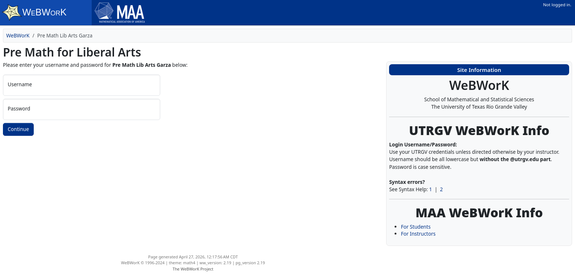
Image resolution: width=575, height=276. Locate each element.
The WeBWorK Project (193, 269)
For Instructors (418, 233)
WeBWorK (18, 35)
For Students (416, 226)
